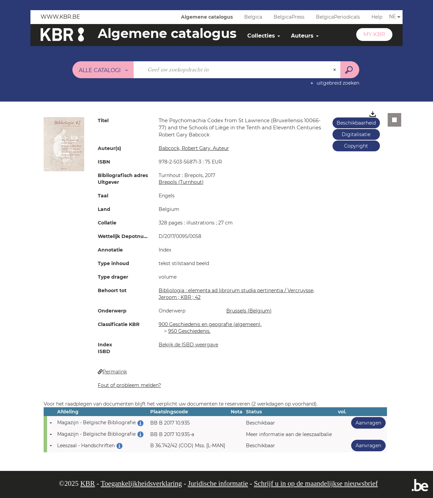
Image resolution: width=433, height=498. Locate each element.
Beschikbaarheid (356, 123)
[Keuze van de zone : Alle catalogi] (103, 69)
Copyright (356, 146)
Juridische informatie (218, 483)
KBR (87, 483)
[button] (64, 144)
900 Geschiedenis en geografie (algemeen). (210, 324)
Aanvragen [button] (366, 422)
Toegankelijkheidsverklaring (141, 483)
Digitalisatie (356, 134)
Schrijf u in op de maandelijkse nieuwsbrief (316, 483)
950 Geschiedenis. (189, 331)
